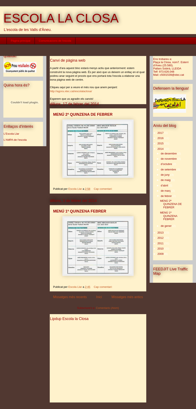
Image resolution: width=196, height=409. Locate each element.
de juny (165, 174)
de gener (166, 225)
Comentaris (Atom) (107, 307)
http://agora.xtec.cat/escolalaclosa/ (71, 91)
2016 (160, 138)
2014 (160, 148)
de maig (166, 180)
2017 (160, 132)
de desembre (169, 153)
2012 (160, 237)
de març (166, 190)
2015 (160, 143)
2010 (160, 248)
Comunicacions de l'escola (55, 40)
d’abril (165, 185)
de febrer (167, 196)
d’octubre (167, 164)
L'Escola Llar (11, 133)
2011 (160, 243)
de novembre (169, 158)
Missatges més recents (70, 297)
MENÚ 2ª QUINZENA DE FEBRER (83, 114)
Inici (99, 297)
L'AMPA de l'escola (15, 139)
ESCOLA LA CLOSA (61, 18)
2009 (160, 253)
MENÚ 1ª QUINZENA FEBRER (79, 211)
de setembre (169, 169)
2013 (160, 232)
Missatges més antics (127, 297)
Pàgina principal (21, 40)
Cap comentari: (103, 188)
